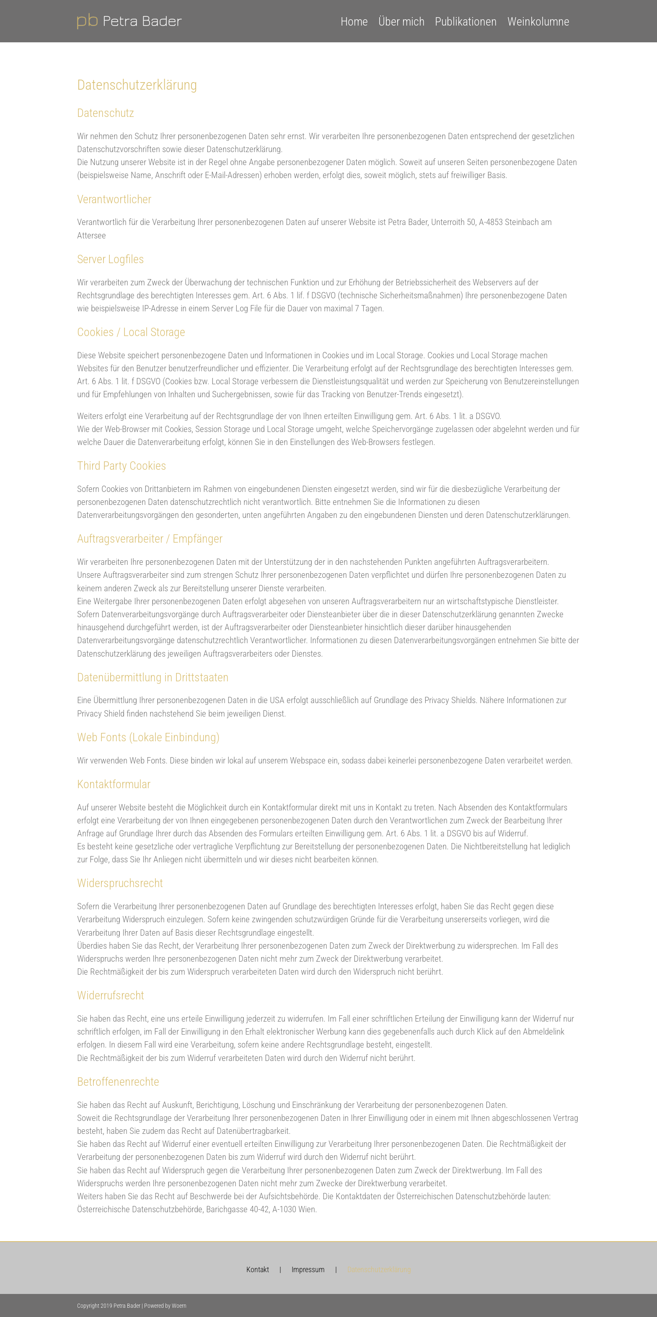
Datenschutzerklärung (379, 1269)
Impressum (308, 1269)
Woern (179, 1305)
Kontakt (257, 1269)
